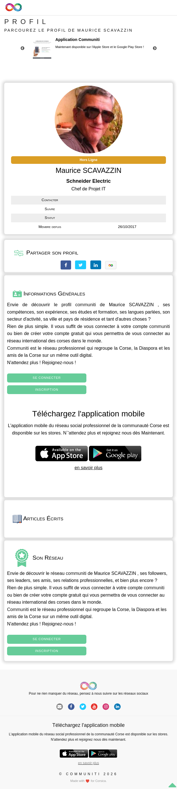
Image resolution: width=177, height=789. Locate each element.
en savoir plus (88, 467)
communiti (85, 304)
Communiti (18, 348)
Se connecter (47, 377)
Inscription (46, 389)
